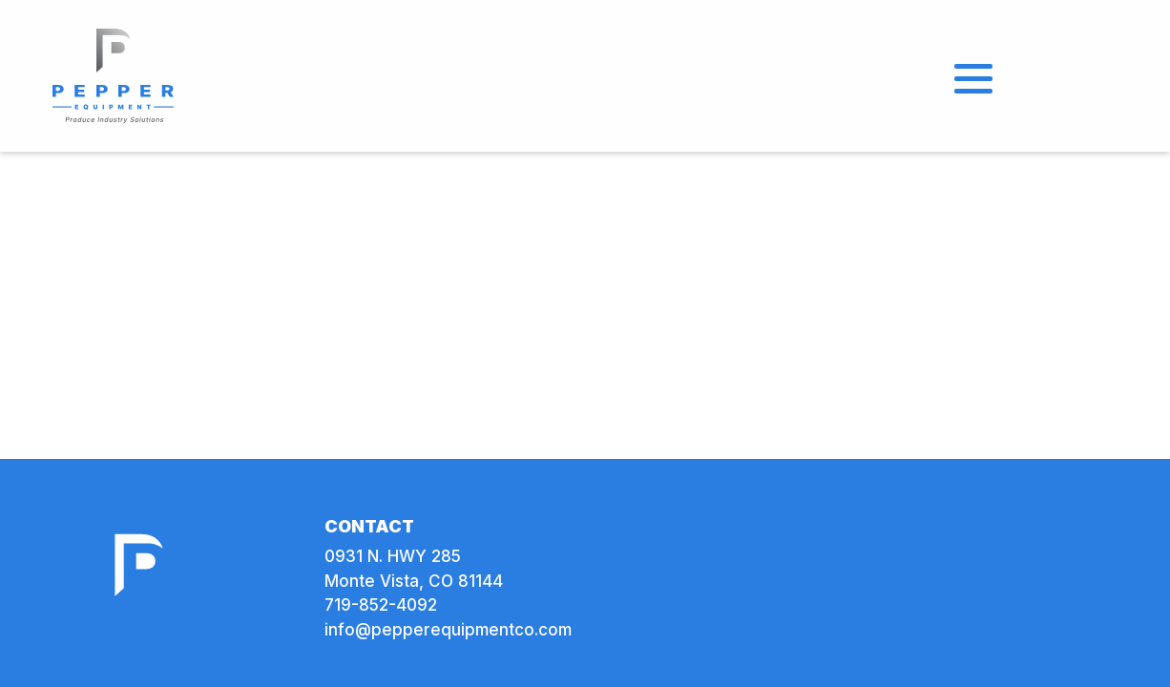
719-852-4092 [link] (380, 604)
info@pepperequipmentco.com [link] (448, 629)
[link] (114, 74)
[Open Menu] (973, 76)
